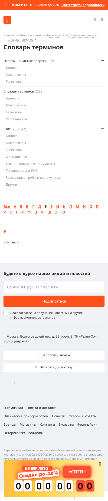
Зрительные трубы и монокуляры (33, 177)
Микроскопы (16, 74)
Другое (11, 184)
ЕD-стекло (11, 242)
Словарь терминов (81, 35)
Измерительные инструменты (30, 163)
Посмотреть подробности (83, 5)
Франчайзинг (88, 424)
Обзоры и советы (30, 35)
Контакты (47, 424)
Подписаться (54, 301)
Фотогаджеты (17, 119)
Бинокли (13, 67)
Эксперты (66, 424)
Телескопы (54, 35)
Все (6, 206)
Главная (9, 35)
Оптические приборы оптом (26, 416)
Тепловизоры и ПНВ (22, 170)
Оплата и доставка (41, 407)
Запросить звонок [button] (55, 355)
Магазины (28, 424)
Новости (58, 416)
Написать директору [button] (55, 367)
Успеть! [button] (77, 472)
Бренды (9, 424)
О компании (13, 407)
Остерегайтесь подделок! (23, 433)
